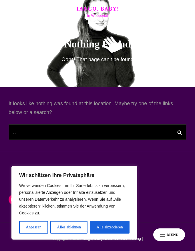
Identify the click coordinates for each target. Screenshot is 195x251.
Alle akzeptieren (110, 227)
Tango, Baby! (97, 9)
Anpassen (33, 227)
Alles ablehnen (69, 227)
